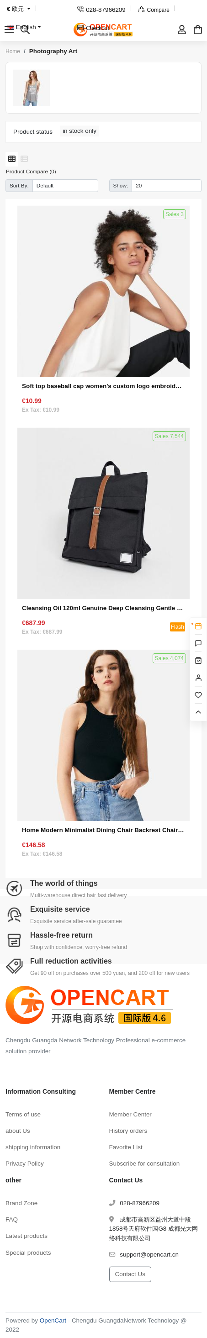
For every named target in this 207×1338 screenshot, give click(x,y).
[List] (24, 159)
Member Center (130, 1114)
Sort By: (19, 185)
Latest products (26, 1235)
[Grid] (11, 159)
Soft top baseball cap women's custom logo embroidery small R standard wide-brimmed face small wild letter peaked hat (103, 386)
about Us (17, 1130)
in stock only (79, 130)
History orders (128, 1130)
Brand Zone (21, 1203)
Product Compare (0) (31, 171)
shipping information (32, 1147)
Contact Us (130, 1274)
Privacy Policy (24, 1163)
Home (12, 51)
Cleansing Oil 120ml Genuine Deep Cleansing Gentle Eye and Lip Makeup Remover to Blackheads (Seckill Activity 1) (103, 608)
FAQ (11, 1219)
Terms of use (23, 1114)
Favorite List (126, 1147)
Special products (28, 1252)
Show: (120, 185)
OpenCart (53, 1320)
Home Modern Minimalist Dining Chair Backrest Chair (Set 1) (103, 830)
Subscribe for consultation (144, 1163)
